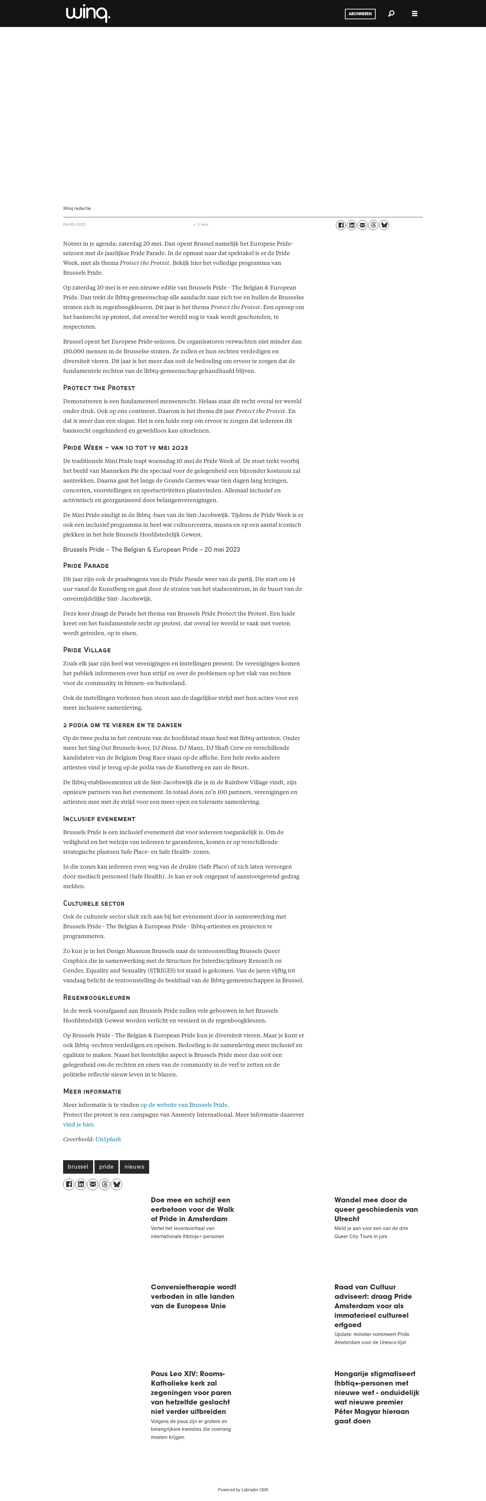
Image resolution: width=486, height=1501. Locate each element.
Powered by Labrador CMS (243, 1490)
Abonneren (360, 14)
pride (106, 1167)
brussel (78, 1167)
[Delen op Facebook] (341, 225)
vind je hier (78, 1124)
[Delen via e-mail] (362, 225)
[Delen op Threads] (373, 225)
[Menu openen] (415, 13)
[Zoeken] (391, 13)
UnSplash (108, 1139)
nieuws (134, 1167)
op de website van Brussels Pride (183, 1105)
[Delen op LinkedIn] (352, 225)
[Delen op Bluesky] (384, 225)
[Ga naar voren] (87, 13)
